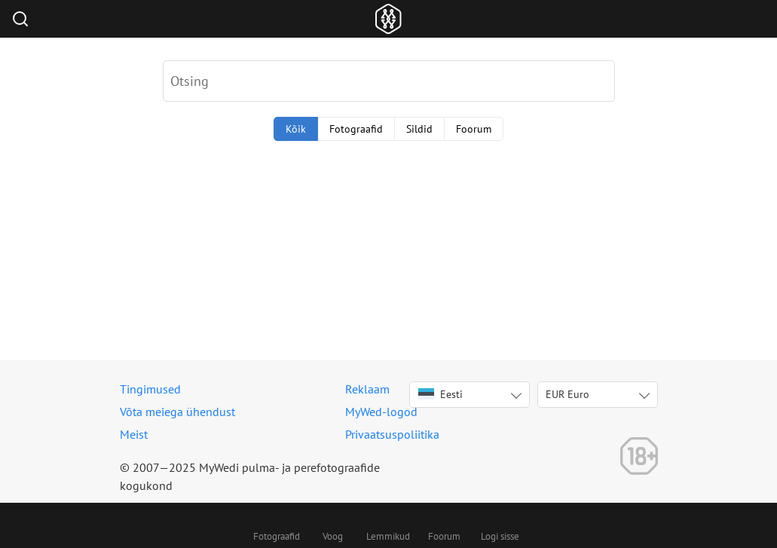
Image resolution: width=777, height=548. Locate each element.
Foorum (473, 129)
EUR (567, 394)
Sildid (419, 129)
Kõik (296, 129)
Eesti (440, 394)
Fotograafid (356, 129)
